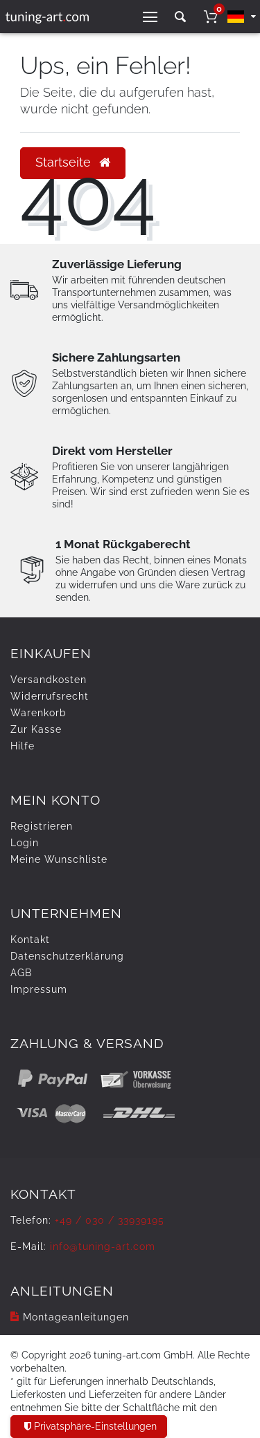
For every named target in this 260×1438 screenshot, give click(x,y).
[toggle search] (180, 17)
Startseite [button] (72, 162)
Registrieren (41, 826)
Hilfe (22, 745)
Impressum (38, 989)
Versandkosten (48, 679)
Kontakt (30, 939)
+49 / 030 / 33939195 (109, 1220)
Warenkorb (38, 712)
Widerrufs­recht (49, 696)
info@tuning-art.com (102, 1246)
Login (24, 842)
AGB (21, 972)
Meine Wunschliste (58, 859)
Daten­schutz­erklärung (67, 956)
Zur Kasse (36, 729)
